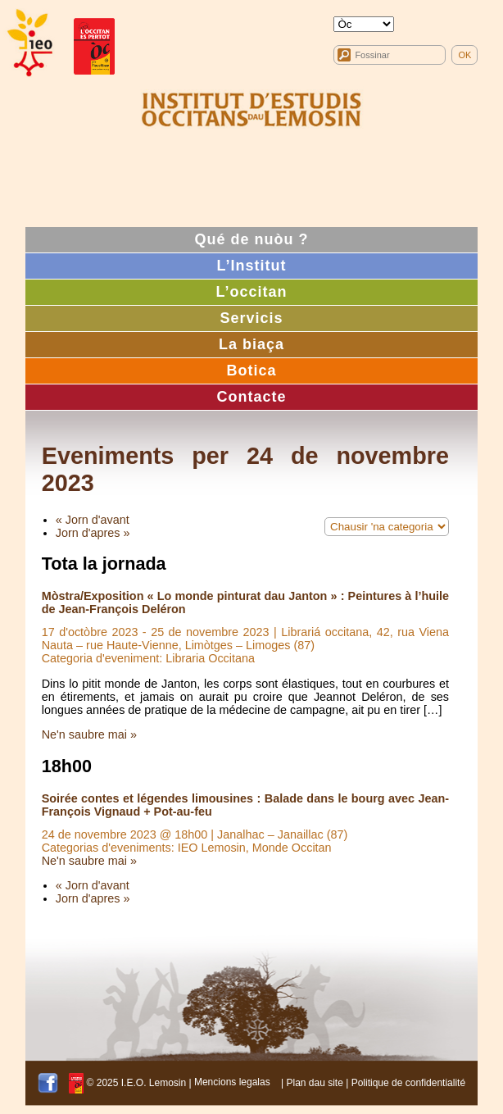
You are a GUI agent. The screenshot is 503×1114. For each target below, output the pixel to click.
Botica (251, 370)
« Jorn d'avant (92, 519)
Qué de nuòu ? (252, 239)
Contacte (251, 397)
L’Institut (252, 265)
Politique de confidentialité (408, 1082)
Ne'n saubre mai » (89, 734)
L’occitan (251, 292)
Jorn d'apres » (93, 532)
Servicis (251, 318)
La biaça (251, 344)
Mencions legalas (232, 1082)
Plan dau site (314, 1082)
